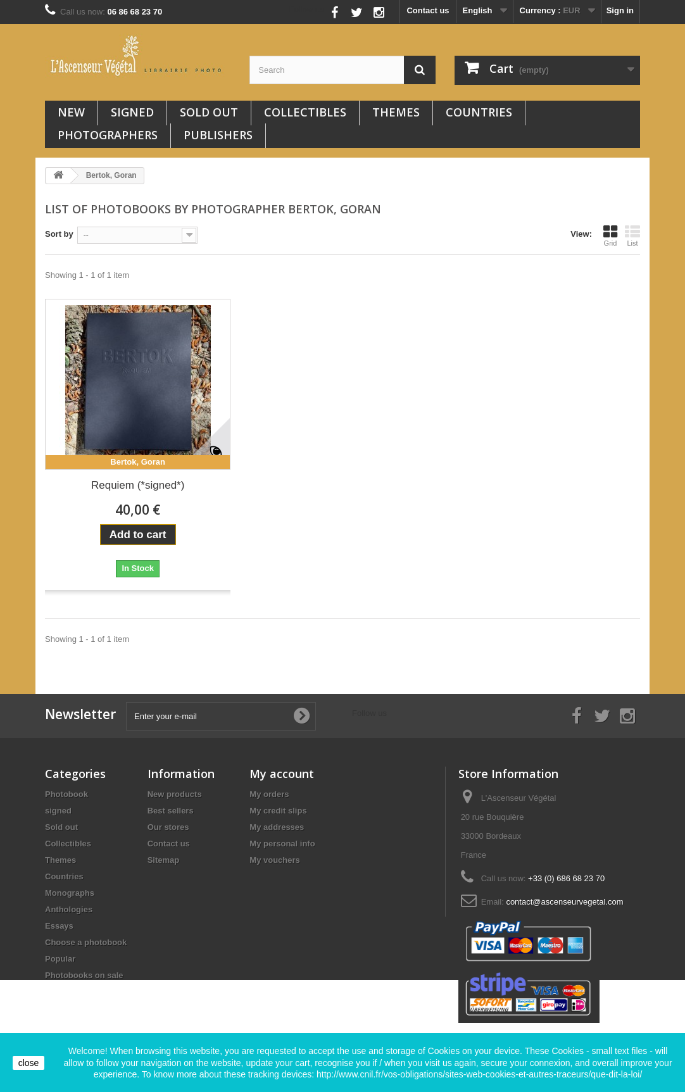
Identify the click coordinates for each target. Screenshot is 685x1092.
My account (281, 773)
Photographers (108, 134)
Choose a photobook (86, 942)
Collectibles (305, 112)
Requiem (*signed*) (137, 485)
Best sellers (171, 810)
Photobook (66, 794)
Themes (396, 112)
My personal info (282, 843)
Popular (60, 958)
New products (175, 794)
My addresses (276, 827)
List (632, 235)
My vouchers (274, 860)
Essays (59, 926)
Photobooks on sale (84, 975)
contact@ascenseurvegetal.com (564, 902)
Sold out (209, 112)
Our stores (168, 827)
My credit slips (277, 810)
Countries (479, 112)
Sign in (620, 10)
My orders (269, 794)
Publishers (218, 134)
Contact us (427, 10)
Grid (610, 235)
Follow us (306, 9)
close (28, 1063)
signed (132, 112)
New (71, 112)
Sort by (59, 234)
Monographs (69, 893)
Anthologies (68, 909)
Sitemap (164, 860)
